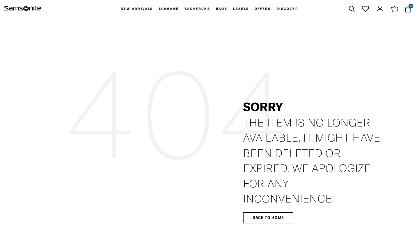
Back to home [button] (268, 217)
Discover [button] (287, 9)
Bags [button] (221, 9)
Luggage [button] (169, 9)
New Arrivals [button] (137, 9)
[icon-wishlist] (366, 8)
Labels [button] (241, 9)
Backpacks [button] (197, 9)
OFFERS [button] (263, 9)
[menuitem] (137, 8)
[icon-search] (352, 9)
